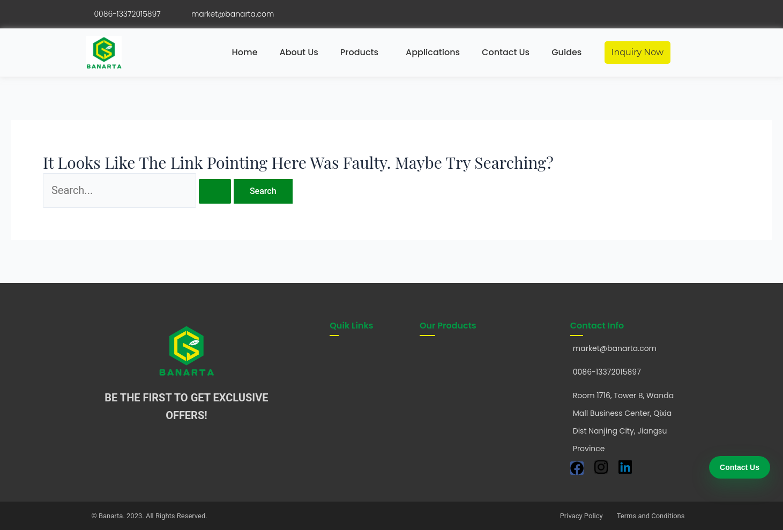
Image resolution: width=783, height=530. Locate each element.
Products (359, 52)
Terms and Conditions (651, 515)
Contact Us (506, 52)
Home (245, 52)
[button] (362, 52)
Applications (433, 52)
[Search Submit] (215, 191)
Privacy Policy (581, 515)
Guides (566, 52)
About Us (299, 52)
